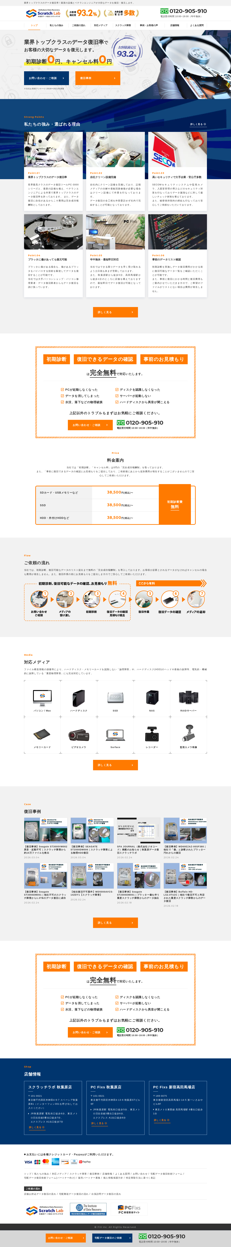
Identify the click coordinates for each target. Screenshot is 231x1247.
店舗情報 (174, 25)
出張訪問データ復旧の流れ (106, 1194)
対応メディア (100, 25)
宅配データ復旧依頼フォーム (166, 1173)
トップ (34, 25)
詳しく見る (198, 124)
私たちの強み (56, 25)
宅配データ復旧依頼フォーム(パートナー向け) (49, 1177)
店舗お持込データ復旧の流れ (40, 1194)
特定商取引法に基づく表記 (141, 1177)
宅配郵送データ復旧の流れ (74, 1194)
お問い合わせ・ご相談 (46, 78)
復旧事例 (98, 78)
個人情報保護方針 (113, 1177)
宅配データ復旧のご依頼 (113, 1238)
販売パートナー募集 (89, 1177)
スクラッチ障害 (123, 25)
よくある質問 (197, 25)
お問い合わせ (140, 1173)
